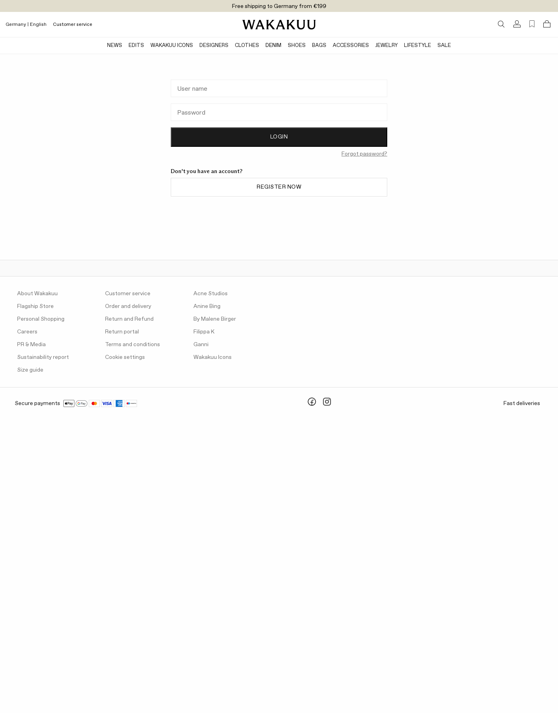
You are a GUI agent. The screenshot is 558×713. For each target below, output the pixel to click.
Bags (319, 45)
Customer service (72, 24)
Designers (213, 45)
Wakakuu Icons (171, 45)
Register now (279, 187)
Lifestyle (417, 45)
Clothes (247, 45)
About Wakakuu (37, 293)
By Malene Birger (214, 319)
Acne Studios (210, 293)
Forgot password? (364, 154)
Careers (27, 331)
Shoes (297, 45)
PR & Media (31, 344)
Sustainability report (43, 357)
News (114, 45)
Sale (444, 45)
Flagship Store (35, 306)
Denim (273, 45)
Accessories (351, 45)
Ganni (201, 344)
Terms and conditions (132, 344)
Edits (136, 45)
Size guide (30, 370)
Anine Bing (206, 306)
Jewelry (386, 45)
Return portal (122, 331)
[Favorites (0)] (532, 24)
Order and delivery (128, 306)
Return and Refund (129, 319)
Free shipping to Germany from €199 (279, 6)
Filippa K (204, 331)
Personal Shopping (40, 319)
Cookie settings (125, 357)
